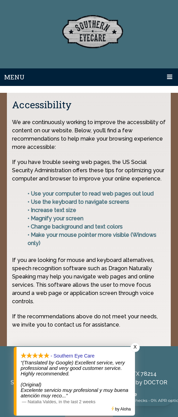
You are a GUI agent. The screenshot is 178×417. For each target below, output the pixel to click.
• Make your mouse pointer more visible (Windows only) (92, 239)
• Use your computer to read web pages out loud (91, 193)
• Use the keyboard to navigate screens (79, 202)
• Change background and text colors (76, 226)
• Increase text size (52, 210)
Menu (14, 77)
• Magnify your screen (56, 218)
